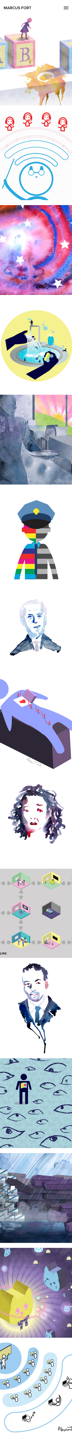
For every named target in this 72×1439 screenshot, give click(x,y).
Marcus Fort (17, 8)
